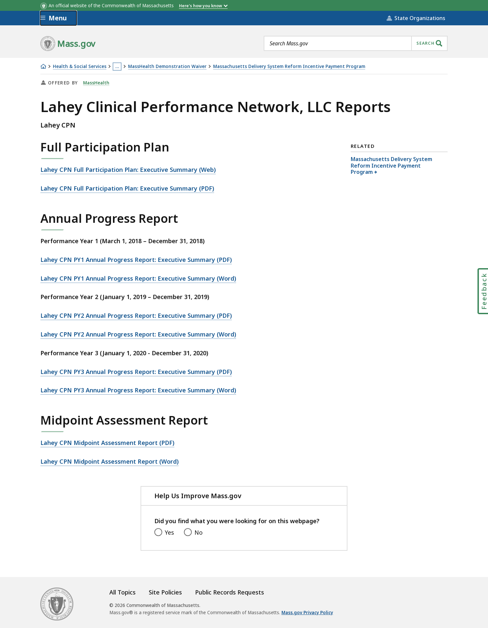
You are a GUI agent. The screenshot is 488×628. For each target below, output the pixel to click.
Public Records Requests (229, 592)
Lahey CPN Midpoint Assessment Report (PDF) (107, 443)
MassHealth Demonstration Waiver (167, 66)
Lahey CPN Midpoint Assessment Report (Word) (109, 461)
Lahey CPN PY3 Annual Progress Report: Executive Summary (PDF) (136, 372)
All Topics (122, 592)
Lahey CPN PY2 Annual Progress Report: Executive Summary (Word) (138, 334)
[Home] (43, 66)
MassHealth (96, 83)
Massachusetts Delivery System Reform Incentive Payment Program (289, 66)
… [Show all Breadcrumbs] (117, 66)
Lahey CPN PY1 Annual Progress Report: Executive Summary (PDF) (136, 260)
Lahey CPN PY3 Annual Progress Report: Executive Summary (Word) (138, 390)
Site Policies (165, 592)
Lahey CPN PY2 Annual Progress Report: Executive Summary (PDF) (136, 315)
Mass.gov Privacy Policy (307, 613)
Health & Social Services (79, 66)
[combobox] (356, 43)
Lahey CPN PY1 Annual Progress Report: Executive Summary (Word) (138, 278)
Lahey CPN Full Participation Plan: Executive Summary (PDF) (127, 188)
